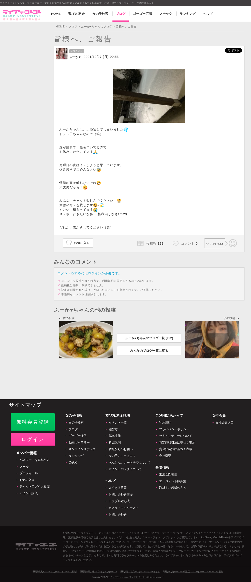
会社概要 (165, 456)
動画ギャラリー (79, 442)
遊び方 (113, 429)
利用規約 (165, 422)
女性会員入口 (224, 422)
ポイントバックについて (125, 469)
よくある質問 (118, 488)
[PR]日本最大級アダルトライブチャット (98, 571)
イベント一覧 (118, 422)
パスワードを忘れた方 (34, 460)
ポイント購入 (29, 493)
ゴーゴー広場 (142, 14)
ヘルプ (208, 14)
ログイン (32, 439)
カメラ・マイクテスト (124, 508)
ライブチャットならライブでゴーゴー (128, 577)
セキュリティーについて (175, 436)
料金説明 (115, 442)
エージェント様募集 (172, 481)
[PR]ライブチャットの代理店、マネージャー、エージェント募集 (193, 571)
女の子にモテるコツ (122, 456)
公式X (72, 462)
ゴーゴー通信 (78, 436)
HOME (56, 14)
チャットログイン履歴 (34, 486)
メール (24, 466)
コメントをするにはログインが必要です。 (90, 273)
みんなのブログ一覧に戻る (149, 350)
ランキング (187, 14)
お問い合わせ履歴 (120, 494)
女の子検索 (100, 14)
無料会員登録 (32, 422)
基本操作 (115, 436)
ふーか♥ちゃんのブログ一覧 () (149, 338)
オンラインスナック (82, 449)
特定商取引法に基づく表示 (177, 442)
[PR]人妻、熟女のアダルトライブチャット (140, 571)
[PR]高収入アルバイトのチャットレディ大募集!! (54, 571)
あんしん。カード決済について (129, 462)
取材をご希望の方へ (172, 488)
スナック (165, 14)
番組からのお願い (120, 449)
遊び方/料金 (76, 14)
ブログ (120, 14)
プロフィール (29, 473)
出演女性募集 (168, 474)
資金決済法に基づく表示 (175, 449)
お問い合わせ (118, 514)
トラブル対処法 (119, 501)
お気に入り (82, 243)
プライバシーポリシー (174, 429)
